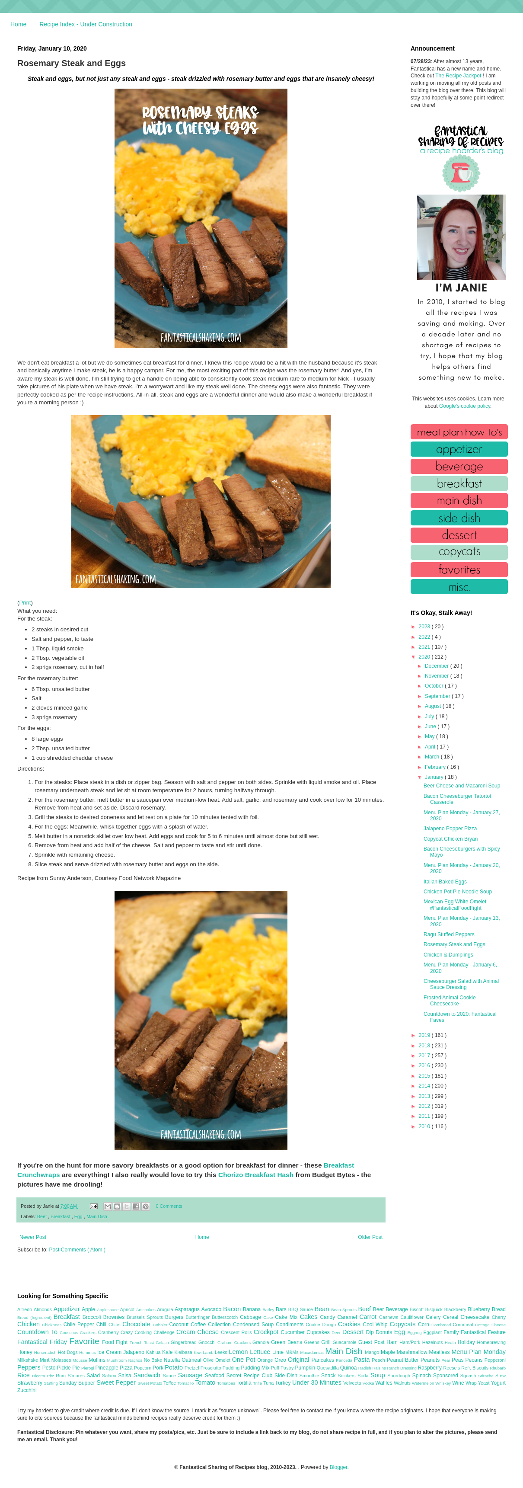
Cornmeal (464, 1324)
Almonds (44, 1309)
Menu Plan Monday (479, 1351)
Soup (378, 1375)
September (438, 696)
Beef (42, 1216)
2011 (425, 1116)
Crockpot (267, 1331)
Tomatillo (186, 1383)
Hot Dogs (68, 1352)
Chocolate (137, 1324)
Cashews (389, 1317)
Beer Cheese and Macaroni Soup (462, 786)
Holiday (467, 1342)
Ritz (51, 1375)
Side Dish (287, 1376)
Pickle (64, 1368)
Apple (89, 1309)
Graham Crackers (234, 1342)
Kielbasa (184, 1352)
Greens (313, 1342)
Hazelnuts (433, 1342)
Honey (25, 1352)
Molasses (62, 1360)
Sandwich (148, 1375)
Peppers (29, 1367)
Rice (24, 1375)
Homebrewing (491, 1342)
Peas (459, 1360)
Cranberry (109, 1332)
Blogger (339, 1467)
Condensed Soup (254, 1325)
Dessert (354, 1331)
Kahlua (154, 1352)
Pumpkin (306, 1368)
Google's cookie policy (464, 406)
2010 (425, 1126)
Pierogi (88, 1368)
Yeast (484, 1383)
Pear (446, 1360)
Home (18, 24)
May (430, 736)
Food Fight (115, 1342)
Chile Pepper (80, 1325)
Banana (252, 1309)
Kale (168, 1352)
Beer (379, 1309)
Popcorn (143, 1367)
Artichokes (146, 1309)
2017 (425, 1056)
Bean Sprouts (344, 1309)
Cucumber (293, 1332)
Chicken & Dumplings (448, 955)
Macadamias (312, 1352)
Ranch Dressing (402, 1368)
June (431, 726)
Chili (102, 1325)
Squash (469, 1375)
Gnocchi (207, 1342)
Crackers (89, 1332)
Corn (424, 1325)
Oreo (281, 1360)
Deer (337, 1332)
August (434, 706)
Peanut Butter (404, 1360)
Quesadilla (328, 1367)
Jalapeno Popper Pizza (450, 829)
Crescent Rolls (237, 1332)
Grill (326, 1342)
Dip (371, 1332)
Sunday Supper (77, 1383)
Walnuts (403, 1383)
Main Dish (96, 1216)
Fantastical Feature (483, 1332)
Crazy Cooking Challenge (148, 1332)
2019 (425, 1035)
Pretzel (193, 1367)
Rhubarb (498, 1368)
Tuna (269, 1383)
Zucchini (27, 1390)
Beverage (397, 1309)
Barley (269, 1309)
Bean (323, 1309)
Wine (459, 1383)
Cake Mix (287, 1317)
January (435, 777)
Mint (45, 1360)
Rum (61, 1375)
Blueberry (479, 1309)
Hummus (88, 1352)
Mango (373, 1352)
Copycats (403, 1324)
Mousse (81, 1360)
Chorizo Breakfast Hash (255, 1174)
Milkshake (28, 1360)
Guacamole (345, 1342)
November (437, 676)
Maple (389, 1352)
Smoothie (310, 1375)
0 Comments (169, 1206)
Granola (261, 1342)
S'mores (77, 1375)
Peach (379, 1360)
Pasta (363, 1359)
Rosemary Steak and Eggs (454, 944)
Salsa (126, 1376)
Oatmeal (192, 1360)
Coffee (199, 1325)
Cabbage (251, 1317)
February (436, 767)
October (435, 686)
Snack (329, 1376)
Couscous (70, 1332)
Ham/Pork (410, 1342)
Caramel (348, 1317)
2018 (425, 1046)
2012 (425, 1106)
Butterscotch (226, 1317)
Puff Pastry (283, 1367)
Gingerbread (184, 1342)
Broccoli (93, 1317)
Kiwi (198, 1352)
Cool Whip (376, 1325)
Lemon (239, 1351)
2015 (425, 1076)
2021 (425, 647)
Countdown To (38, 1331)
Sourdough (399, 1375)
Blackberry (456, 1309)
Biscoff (417, 1309)
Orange (265, 1360)
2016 (425, 1065)
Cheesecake (476, 1317)
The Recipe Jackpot (458, 76)
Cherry (499, 1317)
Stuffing (51, 1383)
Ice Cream (110, 1352)
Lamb (209, 1352)
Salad (94, 1376)
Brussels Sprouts (146, 1317)
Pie (76, 1368)
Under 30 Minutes (317, 1382)
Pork (159, 1368)
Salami (110, 1375)
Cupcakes (319, 1332)
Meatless (440, 1352)
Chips (115, 1324)
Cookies (350, 1324)
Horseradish (46, 1352)
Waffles (384, 1383)
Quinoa (349, 1368)
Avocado (212, 1309)
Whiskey (443, 1383)
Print (25, 602)
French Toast (143, 1342)
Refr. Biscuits (475, 1367)
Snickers (347, 1375)
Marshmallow (413, 1352)
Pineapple (107, 1368)
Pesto (49, 1368)
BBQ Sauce (301, 1309)
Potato (175, 1367)
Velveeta (353, 1383)
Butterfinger (198, 1317)
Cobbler (161, 1324)
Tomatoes (226, 1383)
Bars (282, 1309)
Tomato (206, 1382)
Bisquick (434, 1309)
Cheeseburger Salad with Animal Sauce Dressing (461, 984)
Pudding (232, 1367)
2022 (425, 637)
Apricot (128, 1309)
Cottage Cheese (490, 1324)
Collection (220, 1325)
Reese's (452, 1367)
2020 (425, 657)
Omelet (223, 1360)
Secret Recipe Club (250, 1376)
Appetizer (68, 1309)
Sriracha (486, 1375)
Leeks (222, 1352)
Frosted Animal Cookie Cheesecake (450, 1001)
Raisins (379, 1368)
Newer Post (32, 1237)
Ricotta (39, 1375)
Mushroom (117, 1360)
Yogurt (498, 1383)
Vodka (369, 1383)
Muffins (98, 1360)
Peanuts (431, 1360)
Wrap (472, 1383)
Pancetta (345, 1360)
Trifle (258, 1383)
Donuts (385, 1332)
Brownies (115, 1317)
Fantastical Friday (43, 1341)
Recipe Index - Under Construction (85, 24)
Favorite (85, 1341)
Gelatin (163, 1342)
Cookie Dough (322, 1324)
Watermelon (423, 1383)
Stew (500, 1375)
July (430, 717)
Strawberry (30, 1383)
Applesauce (108, 1309)
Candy (328, 1317)
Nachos (136, 1360)
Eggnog (416, 1332)
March (433, 757)
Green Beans (287, 1342)
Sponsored (446, 1376)
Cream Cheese (198, 1331)
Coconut (180, 1325)
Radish (365, 1368)
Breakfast (61, 1216)
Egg (79, 1216)
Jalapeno (134, 1352)
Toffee (170, 1383)
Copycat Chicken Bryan (451, 839)
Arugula (166, 1309)
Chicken (29, 1324)
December (437, 666)
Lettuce (261, 1351)
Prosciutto (212, 1367)
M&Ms (292, 1352)
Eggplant (433, 1332)
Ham (392, 1342)
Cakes (310, 1316)
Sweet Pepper (116, 1382)
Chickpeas (53, 1324)
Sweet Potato (150, 1383)
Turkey (283, 1383)
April (431, 747)
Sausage (191, 1375)
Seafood (215, 1376)
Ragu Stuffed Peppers (449, 934)
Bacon (233, 1309)
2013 (425, 1096)
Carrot (369, 1316)
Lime (278, 1352)
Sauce (170, 1375)
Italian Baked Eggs (445, 882)
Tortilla (244, 1383)
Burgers (175, 1317)
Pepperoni (495, 1360)
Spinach (422, 1376)
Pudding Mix (256, 1368)
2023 (425, 627)
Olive (209, 1360)
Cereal (452, 1317)
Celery (434, 1317)
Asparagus (188, 1309)
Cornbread (442, 1324)
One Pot (244, 1359)
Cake (269, 1317)
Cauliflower (413, 1317)
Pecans (475, 1360)
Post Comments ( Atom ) (77, 1250)
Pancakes (323, 1360)
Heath (451, 1342)
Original (299, 1359)
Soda (363, 1375)
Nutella (173, 1360)
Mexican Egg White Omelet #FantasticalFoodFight (455, 905)
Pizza (127, 1368)
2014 (425, 1086)
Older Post (370, 1237)
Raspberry (430, 1368)
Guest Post (372, 1342)
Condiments (291, 1325)
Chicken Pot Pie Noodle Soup (458, 892)
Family (452, 1332)
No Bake (154, 1360)
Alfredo (25, 1309)
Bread (499, 1309)
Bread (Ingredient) (35, 1317)
